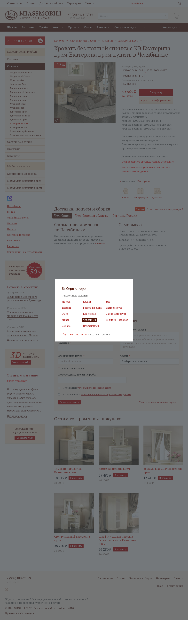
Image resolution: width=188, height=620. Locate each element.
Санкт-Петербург (116, 313)
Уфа (108, 301)
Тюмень (66, 307)
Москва (66, 301)
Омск (65, 313)
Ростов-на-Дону (92, 307)
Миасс (65, 319)
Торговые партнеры (74, 334)
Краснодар (89, 313)
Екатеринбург (114, 307)
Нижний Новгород (117, 319)
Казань (87, 301)
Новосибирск (91, 325)
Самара (66, 325)
